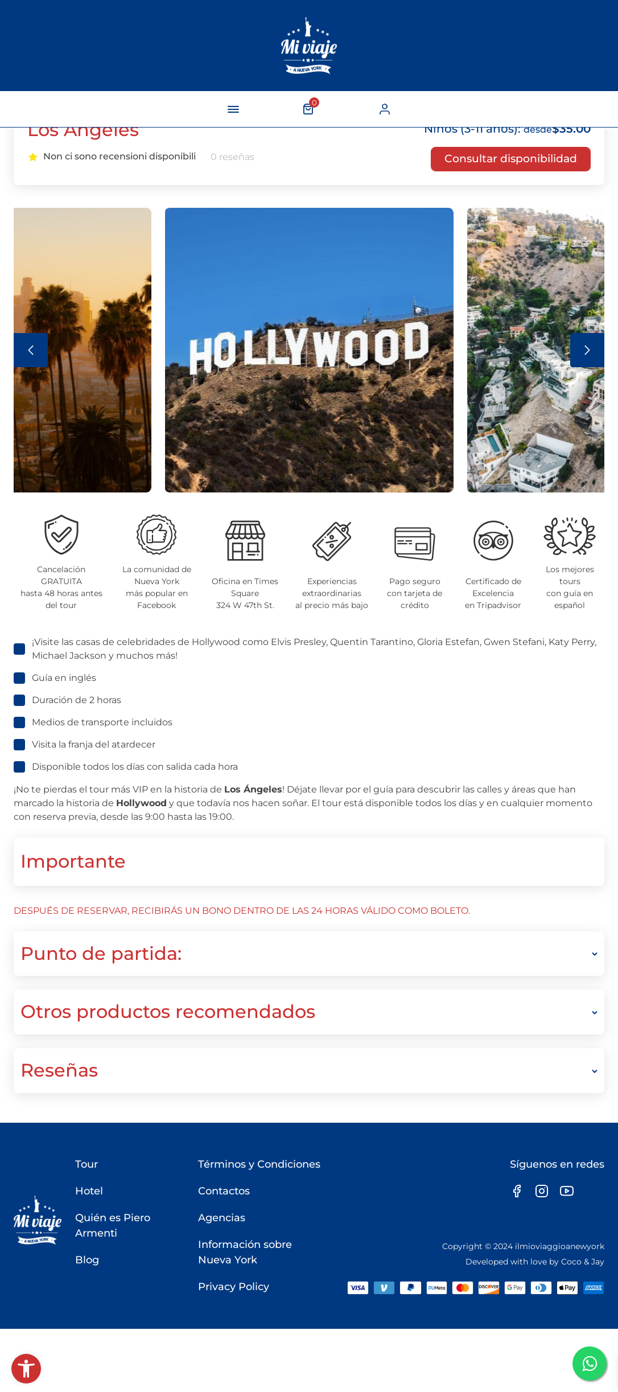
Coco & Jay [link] (582, 1324)
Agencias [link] (220, 1281)
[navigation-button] (233, 109)
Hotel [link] (87, 1254)
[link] (26, 1368)
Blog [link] (85, 1323)
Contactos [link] (223, 1254)
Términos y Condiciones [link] (258, 1227)
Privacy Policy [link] (232, 1350)
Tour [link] (84, 1227)
